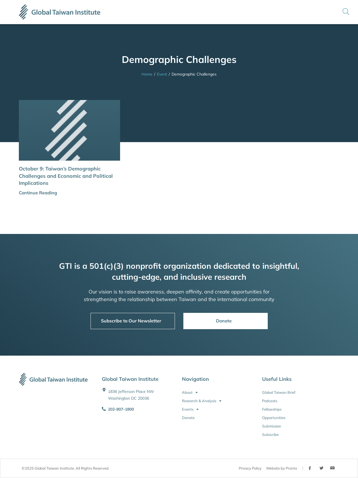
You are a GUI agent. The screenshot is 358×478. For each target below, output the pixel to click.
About (190, 392)
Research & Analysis (201, 401)
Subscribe (270, 434)
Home (146, 74)
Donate (188, 417)
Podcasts (269, 401)
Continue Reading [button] (38, 192)
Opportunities (273, 417)
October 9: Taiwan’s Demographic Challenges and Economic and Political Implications (66, 175)
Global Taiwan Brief (278, 392)
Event (162, 74)
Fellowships (272, 409)
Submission (271, 426)
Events (190, 409)
